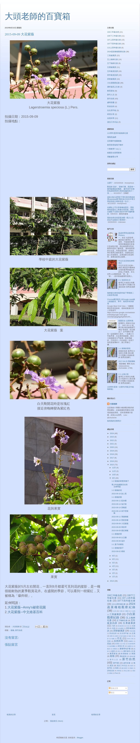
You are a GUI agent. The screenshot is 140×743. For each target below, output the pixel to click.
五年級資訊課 (112, 71)
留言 (112, 693)
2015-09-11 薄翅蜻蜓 (120, 517)
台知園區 (121, 628)
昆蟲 (109, 644)
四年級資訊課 (112, 75)
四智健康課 (111, 79)
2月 (113, 573)
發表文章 (113, 688)
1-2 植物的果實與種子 (120, 481)
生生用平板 (111, 110)
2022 (112, 440)
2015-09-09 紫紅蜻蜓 (120, 531)
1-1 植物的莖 (117, 534)
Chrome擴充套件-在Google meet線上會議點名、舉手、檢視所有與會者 (121, 301)
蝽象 (131, 668)
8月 (113, 556)
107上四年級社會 (114, 40)
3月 (113, 570)
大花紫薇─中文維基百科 (25, 612)
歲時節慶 (110, 102)
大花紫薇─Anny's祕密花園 (27, 607)
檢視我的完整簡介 (114, 421)
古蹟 (113, 628)
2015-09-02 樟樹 (118, 551)
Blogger (80, 738)
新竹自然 (18, 630)
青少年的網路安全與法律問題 (120, 486)
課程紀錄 (110, 670)
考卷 (109, 641)
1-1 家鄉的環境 (124, 348)
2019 (112, 451)
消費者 (115, 649)
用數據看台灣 (112, 157)
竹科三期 (130, 638)
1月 (113, 577)
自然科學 (110, 118)
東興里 (117, 643)
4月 (113, 566)
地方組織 (123, 636)
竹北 (119, 638)
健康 (113, 651)
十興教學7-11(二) (114, 149)
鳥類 (133, 654)
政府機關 (112, 646)
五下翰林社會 (112, 63)
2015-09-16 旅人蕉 (119, 494)
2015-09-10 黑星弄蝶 (120, 520)
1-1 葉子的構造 (117, 544)
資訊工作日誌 (112, 122)
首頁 (53, 715)
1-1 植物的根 (117, 497)
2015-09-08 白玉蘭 (119, 537)
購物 (110, 673)
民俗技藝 (132, 631)
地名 (130, 636)
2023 (112, 437)
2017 (112, 458)
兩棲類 (130, 641)
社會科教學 (131, 643)
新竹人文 (110, 95)
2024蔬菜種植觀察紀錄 (116, 52)
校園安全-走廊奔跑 (125, 321)
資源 (131, 665)
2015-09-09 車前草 (119, 527)
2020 (112, 447)
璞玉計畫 (127, 670)
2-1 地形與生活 (124, 280)
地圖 (112, 638)
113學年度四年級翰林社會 (117, 133)
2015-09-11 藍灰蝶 (119, 501)
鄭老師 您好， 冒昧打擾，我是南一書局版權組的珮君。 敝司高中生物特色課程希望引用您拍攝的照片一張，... (121, 190)
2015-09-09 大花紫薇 (120, 524)
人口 (114, 611)
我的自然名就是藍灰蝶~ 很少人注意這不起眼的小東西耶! (120, 219)
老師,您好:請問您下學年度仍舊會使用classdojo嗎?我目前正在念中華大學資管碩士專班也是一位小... (121, 199)
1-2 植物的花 (117, 490)
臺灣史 (109, 668)
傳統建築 (123, 656)
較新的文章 (11, 715)
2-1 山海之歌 (123, 374)
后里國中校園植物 (114, 141)
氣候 (108, 649)
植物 (12, 630)
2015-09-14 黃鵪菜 (119, 507)
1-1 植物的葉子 (117, 548)
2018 (112, 454)
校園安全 (130, 646)
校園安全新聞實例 (114, 153)
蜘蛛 (117, 668)
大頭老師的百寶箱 (37, 16)
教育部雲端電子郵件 (115, 145)
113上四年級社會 (114, 48)
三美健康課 (111, 55)
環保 (133, 670)
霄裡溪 (119, 670)
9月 (113, 478)
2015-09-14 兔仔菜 (119, 504)
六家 (113, 626)
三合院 (133, 611)
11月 (114, 471)
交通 (133, 633)
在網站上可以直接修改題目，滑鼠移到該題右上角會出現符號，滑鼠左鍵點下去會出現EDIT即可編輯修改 (120, 210)
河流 (123, 643)
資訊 (111, 665)
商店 (119, 651)
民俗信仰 (110, 106)
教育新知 (110, 91)
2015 (112, 465)
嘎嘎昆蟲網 (111, 137)
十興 (120, 611)
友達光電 (121, 626)
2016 (112, 461)
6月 (113, 559)
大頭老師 (113, 404)
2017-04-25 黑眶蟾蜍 (126, 361)
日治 (127, 626)
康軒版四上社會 (113, 87)
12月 (114, 468)
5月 (113, 563)
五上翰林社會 (112, 59)
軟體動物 (124, 653)
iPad (116, 673)
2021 (112, 444)
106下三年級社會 (114, 36)
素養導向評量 (125, 649)
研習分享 (110, 114)
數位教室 (124, 668)
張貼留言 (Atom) (56, 721)
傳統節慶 (132, 656)
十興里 (126, 611)
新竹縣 (116, 663)
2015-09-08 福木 (118, 541)
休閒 (111, 636)
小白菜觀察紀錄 (113, 83)
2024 (112, 433)
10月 (114, 475)
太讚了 (110, 183)
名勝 (116, 636)
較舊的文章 (95, 715)
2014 (112, 581)
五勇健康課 (111, 67)
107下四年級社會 (114, 44)
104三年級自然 (113, 32)
